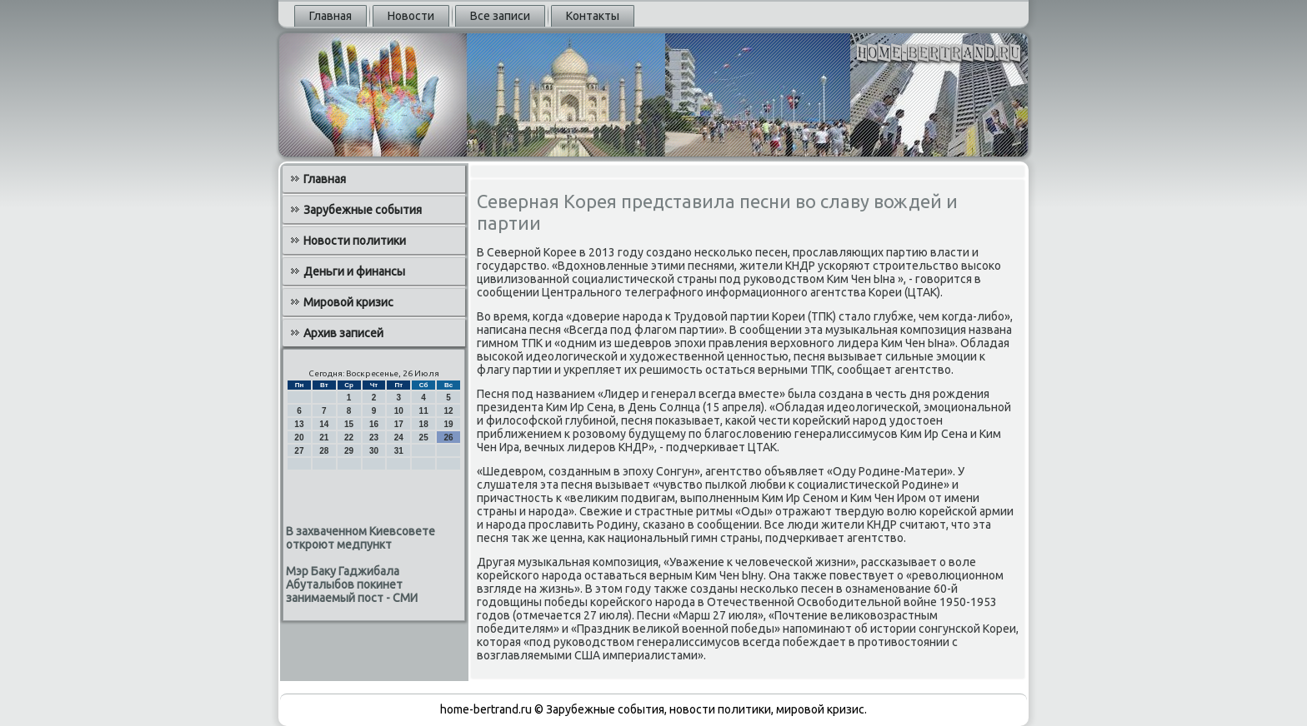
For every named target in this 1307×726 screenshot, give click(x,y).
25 (423, 437)
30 (373, 450)
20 (298, 437)
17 (398, 424)
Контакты (592, 15)
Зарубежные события (362, 209)
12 (448, 410)
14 (323, 424)
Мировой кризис (348, 302)
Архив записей (343, 333)
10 (398, 410)
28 (323, 450)
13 (298, 424)
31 (398, 450)
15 (348, 424)
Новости (411, 15)
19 (448, 424)
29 (348, 450)
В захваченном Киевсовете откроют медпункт (360, 538)
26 (448, 437)
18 (423, 424)
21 (323, 437)
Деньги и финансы (354, 271)
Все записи (500, 15)
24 (398, 437)
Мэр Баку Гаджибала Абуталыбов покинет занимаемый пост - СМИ (352, 584)
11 (423, 410)
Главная (330, 15)
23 (373, 437)
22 (348, 437)
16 (373, 424)
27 (298, 450)
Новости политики (354, 240)
